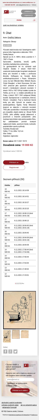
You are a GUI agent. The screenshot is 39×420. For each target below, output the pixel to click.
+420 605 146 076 (9, 5)
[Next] (23, 283)
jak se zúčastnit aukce (29, 405)
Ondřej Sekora (14, 37)
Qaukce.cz (34, 415)
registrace (28, 15)
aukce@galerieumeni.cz (23, 5)
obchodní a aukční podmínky (12, 403)
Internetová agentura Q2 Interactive (19, 415)
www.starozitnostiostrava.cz (12, 2)
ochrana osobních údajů (10, 405)
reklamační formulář (9, 407)
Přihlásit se (13, 162)
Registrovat (14, 167)
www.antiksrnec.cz (29, 2)
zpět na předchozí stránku (13, 25)
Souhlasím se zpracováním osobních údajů (16, 384)
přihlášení (28, 11)
